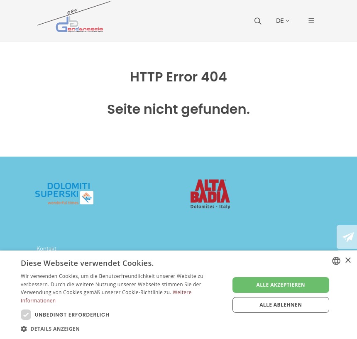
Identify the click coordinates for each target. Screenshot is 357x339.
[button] (122, 328)
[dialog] (178, 295)
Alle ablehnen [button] (280, 304)
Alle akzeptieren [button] (280, 284)
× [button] (348, 261)
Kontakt (46, 248)
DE (282, 21)
